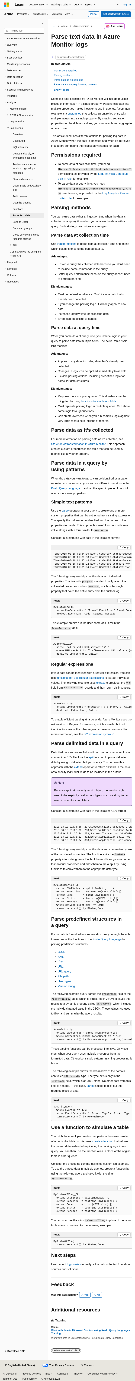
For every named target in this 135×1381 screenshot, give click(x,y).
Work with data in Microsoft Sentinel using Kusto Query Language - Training (90, 1332)
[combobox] (24, 31)
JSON (61, 951)
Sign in (127, 4)
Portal (93, 14)
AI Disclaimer (10, 1373)
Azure (64, 26)
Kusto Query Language (65, 488)
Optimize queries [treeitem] (22, 202)
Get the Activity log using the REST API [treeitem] (25, 253)
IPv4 (60, 961)
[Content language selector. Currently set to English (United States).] (20, 1365)
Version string (66, 986)
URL (60, 966)
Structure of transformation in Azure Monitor (78, 444)
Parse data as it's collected (68, 79)
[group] (91, 560)
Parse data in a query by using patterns (75, 84)
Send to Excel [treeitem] (20, 221)
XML (61, 956)
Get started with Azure (116, 14)
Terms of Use (10, 1378)
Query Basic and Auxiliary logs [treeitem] (27, 187)
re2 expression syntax (97, 734)
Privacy (77, 1373)
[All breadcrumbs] (54, 26)
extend (78, 767)
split (91, 757)
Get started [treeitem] (19, 140)
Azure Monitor (81, 26)
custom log (74, 113)
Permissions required (65, 70)
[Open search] (118, 5)
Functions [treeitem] (18, 209)
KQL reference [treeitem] (21, 147)
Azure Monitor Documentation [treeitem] (23, 38)
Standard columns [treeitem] (23, 179)
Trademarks (27, 1378)
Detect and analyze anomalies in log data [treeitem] (24, 155)
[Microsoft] (6, 4)
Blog (48, 1373)
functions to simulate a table (98, 401)
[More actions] (129, 26)
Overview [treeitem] (18, 134)
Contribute (63, 1373)
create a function (102, 1141)
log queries (74, 1264)
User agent (65, 981)
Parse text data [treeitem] (21, 215)
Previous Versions (31, 1373)
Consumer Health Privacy (101, 1373)
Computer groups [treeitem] (22, 228)
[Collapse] (43, 23)
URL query (64, 971)
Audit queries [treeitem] (20, 196)
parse (65, 510)
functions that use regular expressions (80, 677)
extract (100, 682)
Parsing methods (63, 75)
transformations (66, 243)
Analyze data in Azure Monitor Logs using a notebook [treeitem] (24, 168)
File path (63, 976)
